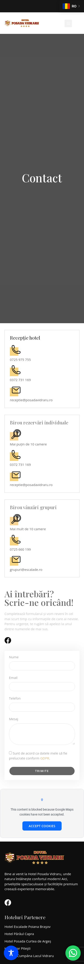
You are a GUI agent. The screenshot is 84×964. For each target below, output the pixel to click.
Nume (14, 657)
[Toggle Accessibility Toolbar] (11, 953)
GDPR (44, 758)
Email (13, 678)
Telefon (15, 698)
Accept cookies (42, 826)
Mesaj (13, 719)
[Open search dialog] (77, 24)
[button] (68, 23)
